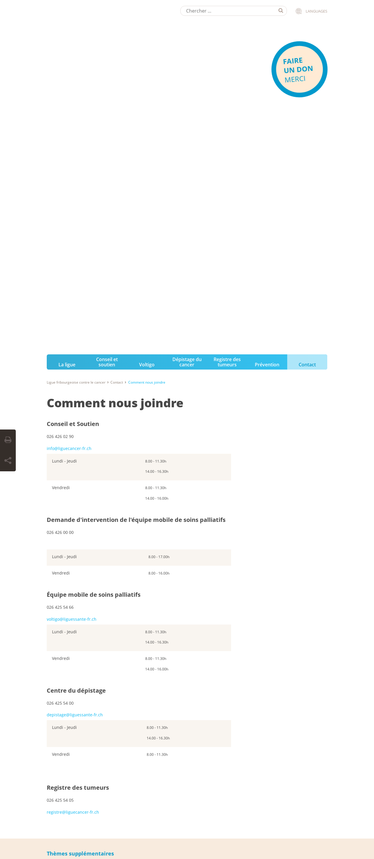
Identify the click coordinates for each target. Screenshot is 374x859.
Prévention (267, 13)
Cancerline (165, 650)
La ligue (66, 13)
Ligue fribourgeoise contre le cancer (76, 31)
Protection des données (88, 841)
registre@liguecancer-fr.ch (73, 461)
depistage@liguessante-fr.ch (75, 364)
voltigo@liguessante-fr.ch (71, 268)
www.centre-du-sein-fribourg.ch (74, 740)
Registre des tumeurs (227, 11)
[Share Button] (8, 461)
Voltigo (147, 13)
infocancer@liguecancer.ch (179, 633)
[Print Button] (8, 440)
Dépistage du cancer (187, 11)
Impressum (55, 841)
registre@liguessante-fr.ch (69, 723)
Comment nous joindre (115, 52)
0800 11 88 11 (167, 613)
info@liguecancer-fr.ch (69, 97)
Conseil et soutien (107, 11)
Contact (307, 13)
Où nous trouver (79, 523)
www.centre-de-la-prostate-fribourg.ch (80, 757)
